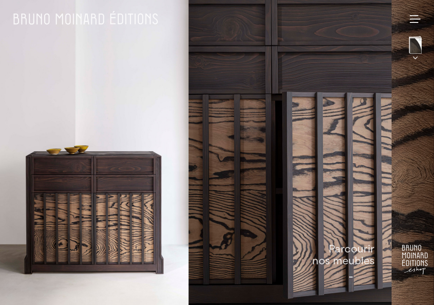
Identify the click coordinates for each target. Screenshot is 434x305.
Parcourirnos (343, 254)
